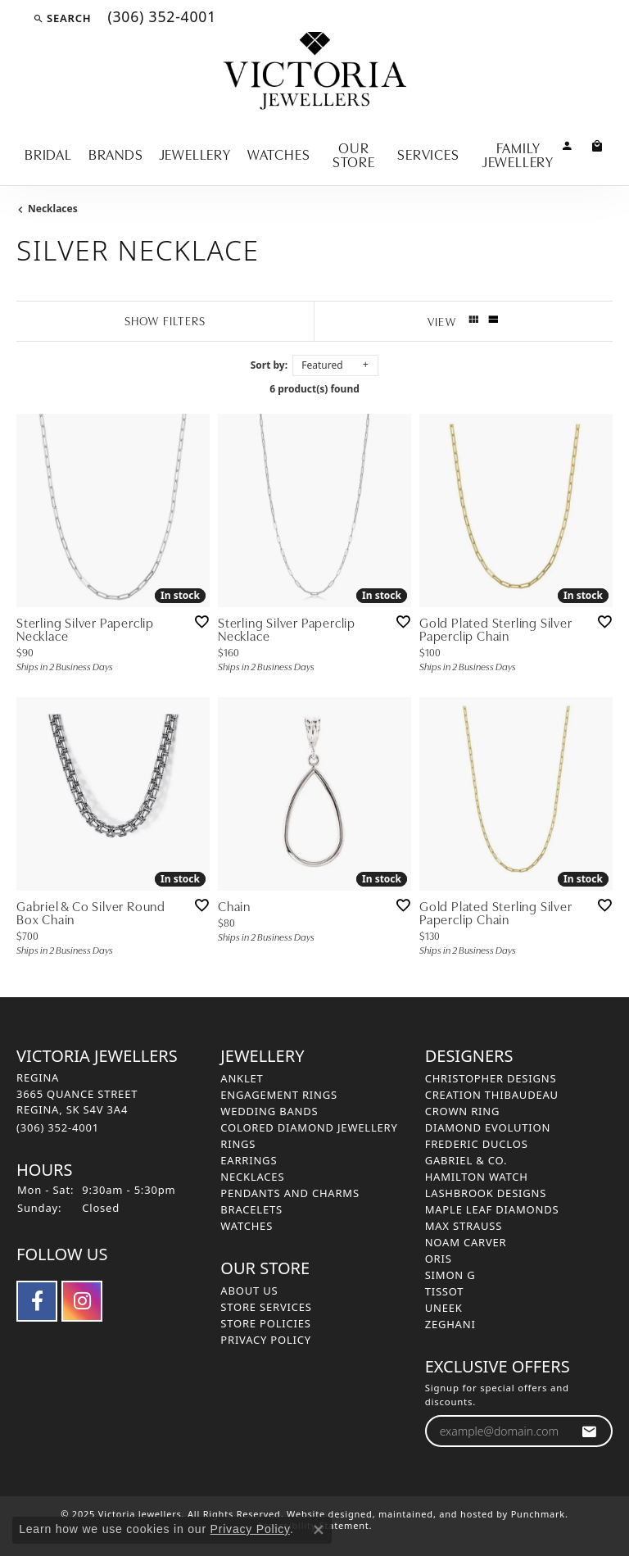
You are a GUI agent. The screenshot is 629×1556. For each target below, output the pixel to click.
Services (428, 153)
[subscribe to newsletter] (589, 1431)
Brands (115, 153)
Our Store (354, 154)
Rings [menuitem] (238, 1143)
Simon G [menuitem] (450, 1275)
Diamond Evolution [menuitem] (487, 1127)
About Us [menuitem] (249, 1290)
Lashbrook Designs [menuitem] (486, 1193)
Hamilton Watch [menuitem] (476, 1176)
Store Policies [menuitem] (265, 1323)
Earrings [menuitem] (248, 1160)
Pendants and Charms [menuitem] (290, 1193)
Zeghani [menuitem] (450, 1324)
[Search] (62, 18)
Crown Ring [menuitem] (462, 1111)
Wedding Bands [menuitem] (269, 1111)
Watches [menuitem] (246, 1225)
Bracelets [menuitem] (251, 1209)
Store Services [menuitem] (265, 1307)
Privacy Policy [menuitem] (265, 1339)
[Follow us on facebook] (36, 1301)
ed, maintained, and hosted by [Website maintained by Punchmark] (435, 1514)
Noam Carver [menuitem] (466, 1242)
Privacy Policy (250, 1529)
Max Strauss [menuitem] (463, 1225)
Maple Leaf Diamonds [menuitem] (492, 1209)
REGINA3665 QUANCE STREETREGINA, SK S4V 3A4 (77, 1102)
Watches (278, 153)
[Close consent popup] (319, 1530)
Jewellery (195, 153)
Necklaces (53, 208)
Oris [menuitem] (438, 1258)
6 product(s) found (314, 389)
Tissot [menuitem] (444, 1291)
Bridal (48, 153)
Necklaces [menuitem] (252, 1176)
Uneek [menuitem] (444, 1307)
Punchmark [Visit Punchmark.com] (538, 1514)
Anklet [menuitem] (241, 1078)
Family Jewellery (518, 154)
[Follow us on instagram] (81, 1301)
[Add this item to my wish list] (201, 622)
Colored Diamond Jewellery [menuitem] (308, 1127)
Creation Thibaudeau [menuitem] (492, 1094)
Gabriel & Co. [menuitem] (466, 1160)
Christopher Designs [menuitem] (491, 1078)
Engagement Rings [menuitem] (278, 1094)
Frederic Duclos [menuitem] (476, 1143)
